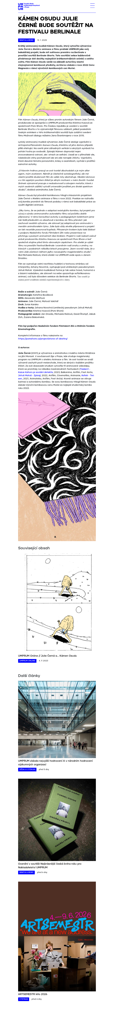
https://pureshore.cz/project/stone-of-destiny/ (43, 339)
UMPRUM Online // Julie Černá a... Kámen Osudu (47, 656)
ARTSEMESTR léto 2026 (32, 994)
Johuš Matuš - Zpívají (29, 375)
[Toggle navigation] (92, 5)
